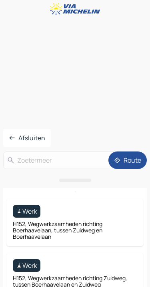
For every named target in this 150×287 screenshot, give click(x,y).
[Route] (127, 160)
